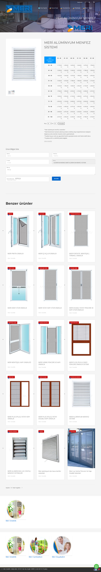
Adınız (8, 153)
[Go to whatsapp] (96, 566)
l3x (49, 123)
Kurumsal (54, 8)
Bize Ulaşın (87, 8)
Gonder (56, 178)
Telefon (55, 153)
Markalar (76, 8)
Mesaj (8, 167)
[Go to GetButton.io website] (96, 570)
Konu (54, 160)
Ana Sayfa (42, 8)
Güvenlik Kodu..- (14, 179)
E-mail (8, 160)
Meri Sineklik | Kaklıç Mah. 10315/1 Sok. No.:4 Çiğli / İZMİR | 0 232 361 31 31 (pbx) (25, 569)
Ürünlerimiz (65, 8)
